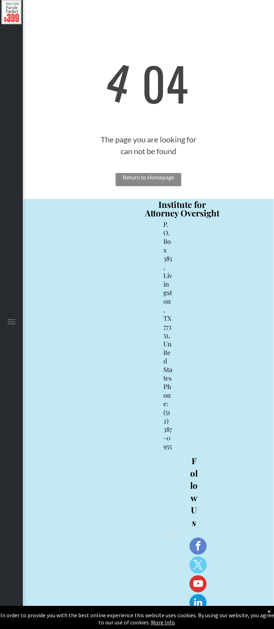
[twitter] (198, 565)
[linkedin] (198, 603)
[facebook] (198, 547)
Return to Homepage (148, 177)
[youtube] (198, 584)
